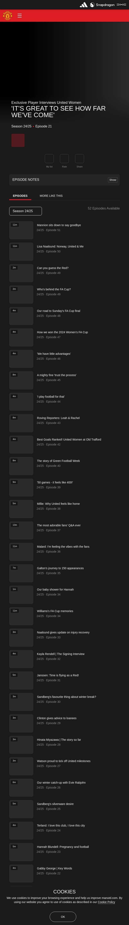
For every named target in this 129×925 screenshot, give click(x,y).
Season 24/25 (25, 211)
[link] (79, 158)
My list (49, 166)
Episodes (20, 195)
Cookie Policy (106, 902)
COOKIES (64, 892)
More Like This (51, 195)
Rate (64, 166)
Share (80, 166)
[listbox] (25, 211)
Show (112, 179)
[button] (19, 15)
